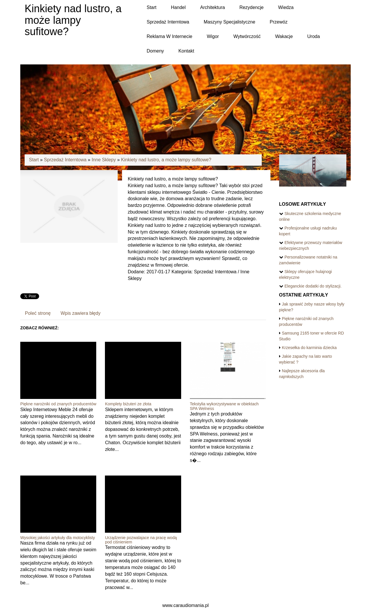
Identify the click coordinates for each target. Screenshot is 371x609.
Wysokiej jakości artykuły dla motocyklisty (57, 537)
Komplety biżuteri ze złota (128, 404)
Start (34, 159)
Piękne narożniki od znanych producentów (58, 404)
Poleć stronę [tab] (38, 313)
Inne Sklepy (104, 159)
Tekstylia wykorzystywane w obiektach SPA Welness (224, 406)
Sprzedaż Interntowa (65, 159)
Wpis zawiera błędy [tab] (81, 313)
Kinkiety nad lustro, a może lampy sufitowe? (166, 159)
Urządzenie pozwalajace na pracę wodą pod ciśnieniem (141, 539)
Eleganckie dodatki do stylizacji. (313, 286)
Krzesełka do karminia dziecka (309, 347)
